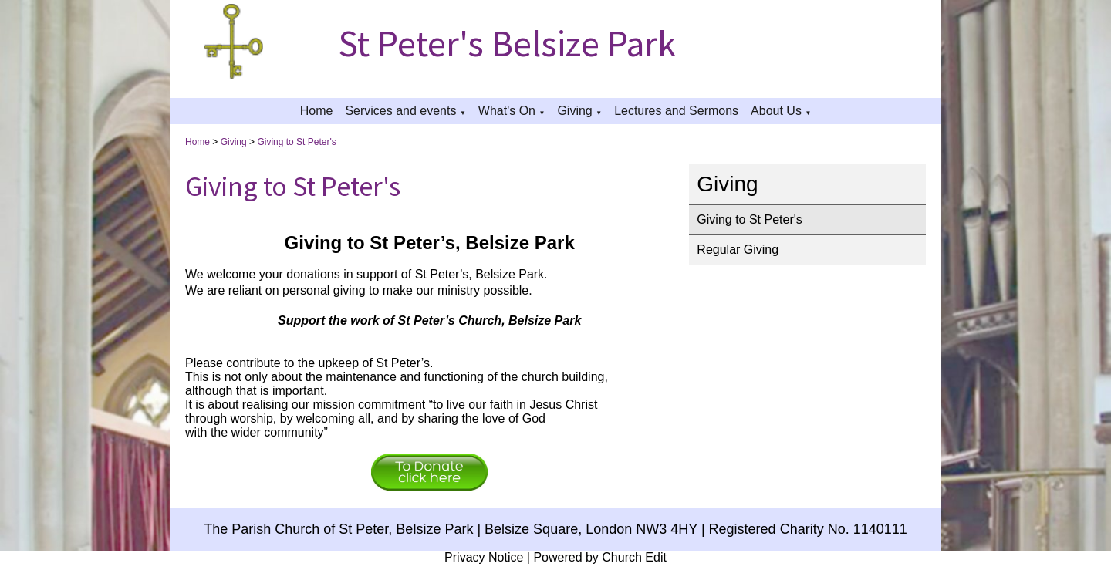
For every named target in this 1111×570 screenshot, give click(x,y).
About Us (776, 110)
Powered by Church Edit (600, 557)
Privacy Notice (483, 557)
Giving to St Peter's (296, 142)
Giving (574, 110)
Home (316, 110)
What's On (506, 110)
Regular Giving (737, 249)
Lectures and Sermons (676, 110)
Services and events (400, 110)
